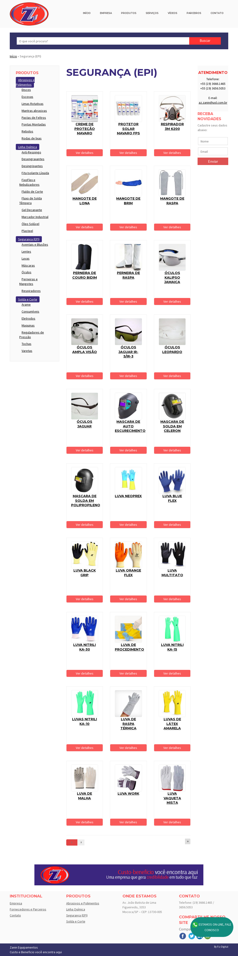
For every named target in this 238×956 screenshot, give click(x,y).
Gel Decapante (32, 210)
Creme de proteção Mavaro (84, 128)
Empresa (106, 13)
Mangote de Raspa (172, 200)
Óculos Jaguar (84, 424)
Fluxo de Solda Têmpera (30, 200)
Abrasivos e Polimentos (25, 82)
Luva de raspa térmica (128, 723)
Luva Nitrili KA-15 (172, 647)
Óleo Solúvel (30, 224)
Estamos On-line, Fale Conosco (211, 927)
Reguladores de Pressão (31, 334)
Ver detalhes (84, 153)
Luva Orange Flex (128, 572)
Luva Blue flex (172, 498)
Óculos (26, 272)
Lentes (26, 251)
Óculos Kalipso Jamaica (172, 277)
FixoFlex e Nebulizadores (29, 182)
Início (87, 13)
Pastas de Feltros (34, 118)
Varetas (27, 351)
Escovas (27, 97)
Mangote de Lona (85, 200)
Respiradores (31, 291)
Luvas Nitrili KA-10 (84, 721)
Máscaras (28, 265)
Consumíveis (30, 311)
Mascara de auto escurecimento (130, 426)
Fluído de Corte (32, 191)
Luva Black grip (84, 572)
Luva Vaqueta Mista (172, 798)
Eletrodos (28, 318)
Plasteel (27, 231)
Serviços (152, 13)
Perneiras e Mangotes (28, 281)
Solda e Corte (27, 299)
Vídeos (172, 13)
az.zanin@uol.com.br (213, 102)
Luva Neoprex (128, 496)
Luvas (26, 258)
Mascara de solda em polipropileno (85, 500)
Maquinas (28, 325)
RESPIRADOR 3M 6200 (172, 126)
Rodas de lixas (32, 138)
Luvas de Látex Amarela (172, 723)
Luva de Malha (84, 795)
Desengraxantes (33, 159)
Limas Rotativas (32, 104)
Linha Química (27, 147)
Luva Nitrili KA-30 (84, 647)
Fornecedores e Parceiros (28, 909)
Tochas (26, 344)
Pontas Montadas (34, 124)
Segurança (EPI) (29, 239)
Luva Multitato (172, 572)
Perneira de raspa (128, 275)
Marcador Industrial (35, 217)
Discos (26, 90)
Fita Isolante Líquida (35, 173)
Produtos (128, 13)
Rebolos (27, 131)
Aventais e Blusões (35, 244)
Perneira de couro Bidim (84, 275)
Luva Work (128, 793)
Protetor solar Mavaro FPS (128, 128)
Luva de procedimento (129, 647)
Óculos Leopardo (172, 349)
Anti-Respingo (31, 152)
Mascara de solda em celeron (172, 426)
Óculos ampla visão (84, 349)
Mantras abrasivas (34, 111)
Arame (26, 304)
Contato (217, 13)
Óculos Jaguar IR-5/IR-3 (128, 351)
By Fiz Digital (221, 946)
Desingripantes (32, 166)
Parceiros (194, 13)
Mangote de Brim (128, 200)
